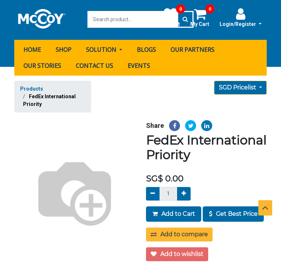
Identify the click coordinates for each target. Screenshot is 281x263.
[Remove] (153, 192)
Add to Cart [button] (173, 212)
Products (31, 88)
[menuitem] (32, 48)
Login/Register (241, 17)
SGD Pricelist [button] (238, 86)
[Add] (184, 192)
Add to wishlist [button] (177, 252)
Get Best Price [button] (233, 212)
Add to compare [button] (179, 233)
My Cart (202, 17)
